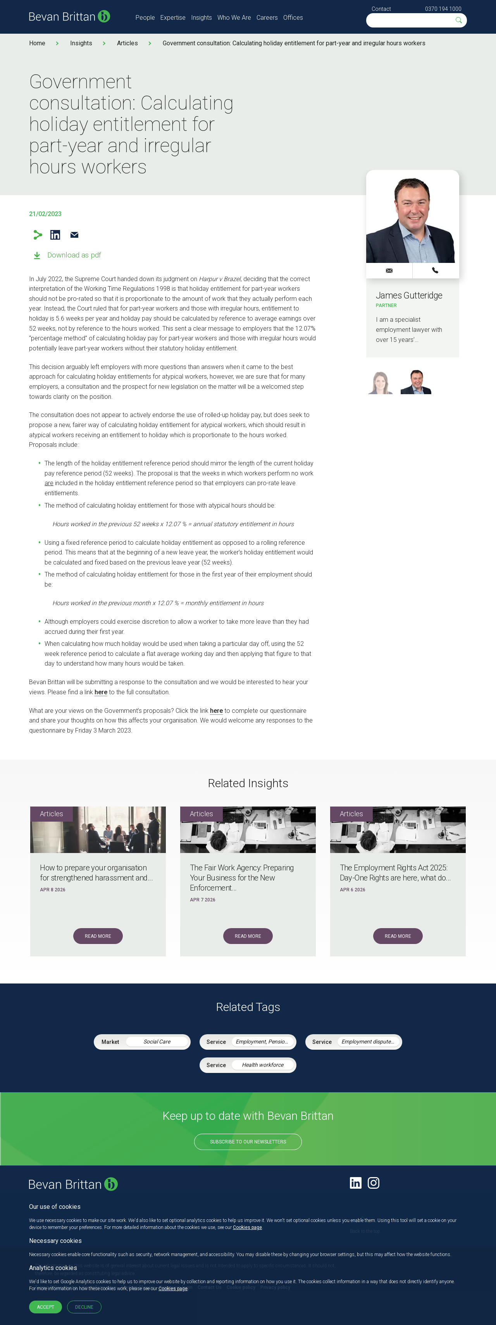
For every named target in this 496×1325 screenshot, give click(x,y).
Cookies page (247, 1227)
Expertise (173, 17)
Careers (267, 17)
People (145, 17)
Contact (381, 9)
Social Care (156, 1041)
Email (74, 235)
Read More (98, 936)
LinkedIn (55, 235)
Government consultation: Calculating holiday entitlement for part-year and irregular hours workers (294, 43)
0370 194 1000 (443, 9)
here (101, 692)
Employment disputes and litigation (370, 1041)
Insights (201, 17)
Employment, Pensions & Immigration (265, 1041)
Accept (45, 1307)
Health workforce (262, 1065)
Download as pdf (74, 255)
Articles (127, 43)
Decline (84, 1307)
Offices (293, 17)
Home (37, 43)
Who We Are (234, 17)
